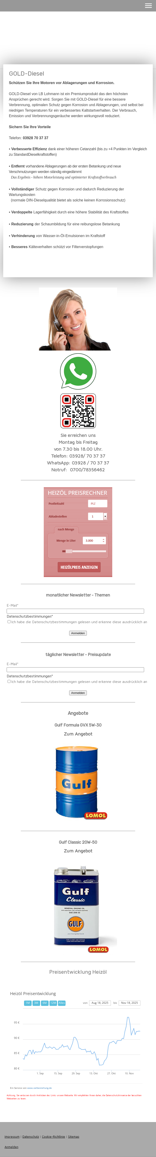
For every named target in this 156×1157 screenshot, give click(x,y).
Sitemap (73, 1136)
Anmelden (78, 633)
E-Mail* (13, 605)
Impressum (12, 1136)
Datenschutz (30, 1136)
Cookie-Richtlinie (53, 1136)
